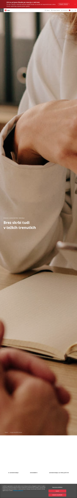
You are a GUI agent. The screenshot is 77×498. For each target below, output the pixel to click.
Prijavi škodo (63, 4)
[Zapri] (74, 493)
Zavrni (57, 493)
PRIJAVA (75, 10)
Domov (6, 432)
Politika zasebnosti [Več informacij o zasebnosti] (18, 493)
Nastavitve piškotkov (57, 490)
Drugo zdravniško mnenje (16, 432)
